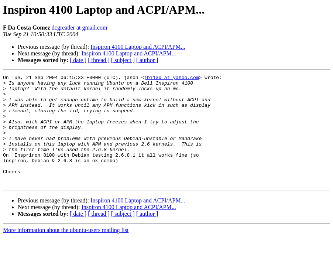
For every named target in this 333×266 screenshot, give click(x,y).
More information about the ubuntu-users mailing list (65, 252)
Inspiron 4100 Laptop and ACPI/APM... (137, 47)
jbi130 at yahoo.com (171, 78)
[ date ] (78, 60)
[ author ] (147, 60)
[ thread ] (99, 60)
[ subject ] (123, 60)
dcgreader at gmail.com (79, 27)
